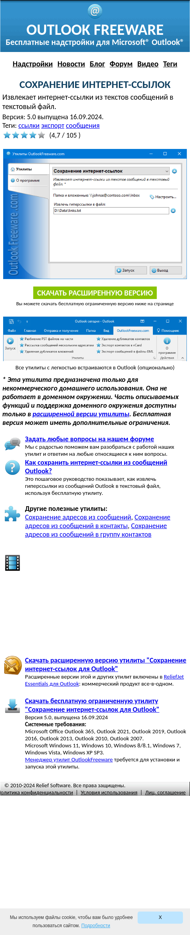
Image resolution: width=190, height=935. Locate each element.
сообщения (83, 125)
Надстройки (33, 63)
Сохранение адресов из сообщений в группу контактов (96, 530)
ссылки (28, 125)
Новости (71, 63)
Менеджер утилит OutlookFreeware (69, 759)
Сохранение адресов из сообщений (78, 517)
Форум (121, 63)
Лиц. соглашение (165, 792)
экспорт (52, 125)
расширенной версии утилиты (80, 414)
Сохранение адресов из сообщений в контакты (97, 521)
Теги (170, 63)
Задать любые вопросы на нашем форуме (89, 439)
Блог (97, 63)
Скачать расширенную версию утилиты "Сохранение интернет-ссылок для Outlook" (105, 664)
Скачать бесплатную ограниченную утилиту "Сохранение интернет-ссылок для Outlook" (92, 705)
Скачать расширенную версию (95, 292)
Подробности (95, 925)
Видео (147, 63)
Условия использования (109, 792)
